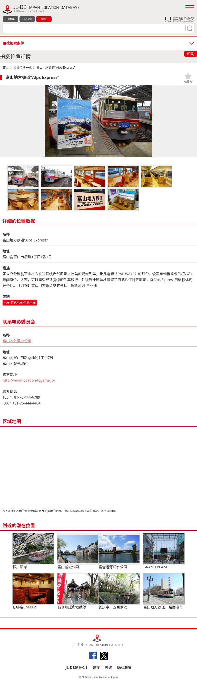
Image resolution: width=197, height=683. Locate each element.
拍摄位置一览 (22, 67)
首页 (6, 67)
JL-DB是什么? (76, 667)
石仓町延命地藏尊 (77, 591)
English (27, 19)
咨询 (108, 667)
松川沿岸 (33, 551)
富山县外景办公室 (17, 340)
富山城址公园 (77, 551)
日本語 (10, 19)
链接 (96, 667)
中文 (44, 19)
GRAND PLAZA (163, 551)
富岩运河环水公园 (119, 551)
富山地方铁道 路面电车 (163, 591)
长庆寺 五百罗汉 (119, 591)
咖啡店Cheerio (33, 591)
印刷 (190, 53)
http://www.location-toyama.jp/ (29, 380)
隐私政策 (124, 667)
